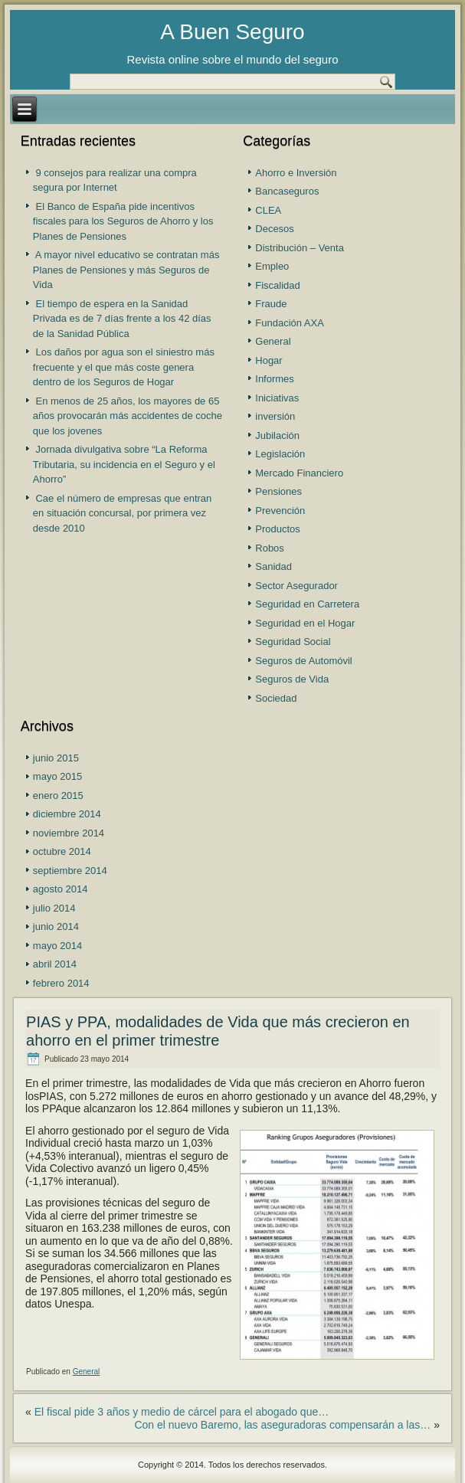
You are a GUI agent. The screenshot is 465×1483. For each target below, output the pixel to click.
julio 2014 (54, 908)
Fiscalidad (277, 285)
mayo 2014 (57, 945)
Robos (269, 548)
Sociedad (275, 698)
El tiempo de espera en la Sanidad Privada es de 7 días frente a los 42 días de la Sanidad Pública (122, 318)
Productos (277, 529)
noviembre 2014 (68, 833)
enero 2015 (58, 795)
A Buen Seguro (232, 32)
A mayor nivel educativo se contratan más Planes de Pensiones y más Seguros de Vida (126, 269)
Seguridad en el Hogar (305, 623)
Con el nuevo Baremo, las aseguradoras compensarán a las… (282, 1425)
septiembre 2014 (70, 870)
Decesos (274, 228)
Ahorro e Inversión (295, 172)
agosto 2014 (60, 889)
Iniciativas (277, 398)
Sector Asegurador (296, 585)
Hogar (268, 360)
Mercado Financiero (299, 473)
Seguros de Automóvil (303, 660)
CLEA (268, 210)
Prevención (280, 510)
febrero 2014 (61, 983)
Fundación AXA (289, 323)
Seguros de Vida (292, 679)
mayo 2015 (57, 776)
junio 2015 (56, 758)
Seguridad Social (292, 641)
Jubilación (277, 435)
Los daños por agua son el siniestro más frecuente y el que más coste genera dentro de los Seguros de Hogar (123, 367)
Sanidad (273, 566)
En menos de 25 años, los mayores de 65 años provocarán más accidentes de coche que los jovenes (127, 416)
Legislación (280, 454)
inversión (275, 416)
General (272, 341)
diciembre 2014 (67, 814)
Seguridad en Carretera (307, 604)
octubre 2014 (62, 851)
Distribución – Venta (299, 248)
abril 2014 (55, 964)
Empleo (272, 266)
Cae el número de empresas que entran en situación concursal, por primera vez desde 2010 (122, 513)
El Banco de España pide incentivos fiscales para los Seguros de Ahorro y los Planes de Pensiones (123, 221)
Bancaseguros (287, 191)
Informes (274, 379)
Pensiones (278, 491)
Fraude (271, 303)
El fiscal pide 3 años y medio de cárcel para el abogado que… (181, 1412)
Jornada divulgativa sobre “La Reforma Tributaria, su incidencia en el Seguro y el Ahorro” (124, 464)
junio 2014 (56, 926)
